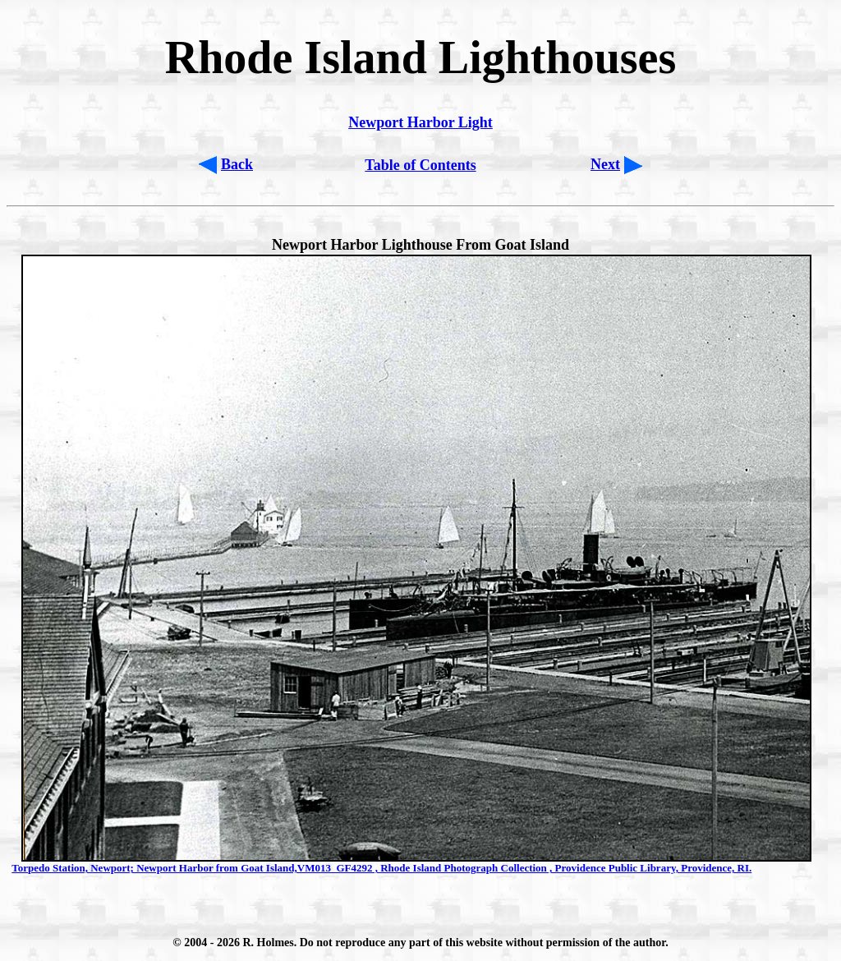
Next (605, 164)
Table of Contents (420, 165)
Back (237, 164)
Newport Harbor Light (420, 122)
